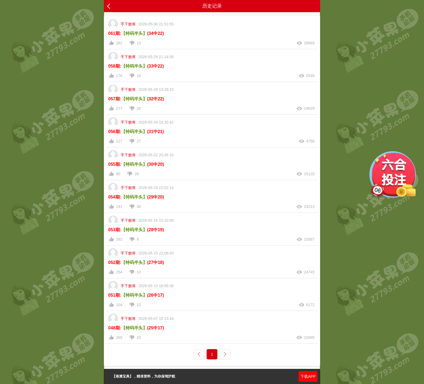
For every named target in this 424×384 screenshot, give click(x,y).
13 (139, 43)
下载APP (308, 376)
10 (139, 272)
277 (119, 108)
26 (139, 108)
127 (119, 141)
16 (139, 76)
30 (139, 206)
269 (119, 337)
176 (119, 76)
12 (139, 305)
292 (119, 239)
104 (119, 305)
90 (118, 174)
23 (139, 337)
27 (139, 141)
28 (136, 174)
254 (119, 272)
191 (119, 206)
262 (119, 43)
